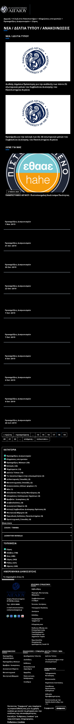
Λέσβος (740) (12, 553)
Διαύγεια (35, 611)
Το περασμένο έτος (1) (13, 577)
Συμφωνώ (49, 708)
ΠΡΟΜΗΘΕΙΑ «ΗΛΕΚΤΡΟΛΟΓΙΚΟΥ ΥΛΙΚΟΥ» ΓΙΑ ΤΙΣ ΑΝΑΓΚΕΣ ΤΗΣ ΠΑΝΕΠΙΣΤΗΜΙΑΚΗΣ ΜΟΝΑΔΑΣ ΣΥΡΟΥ (35, 217)
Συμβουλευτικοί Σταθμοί (38, 599)
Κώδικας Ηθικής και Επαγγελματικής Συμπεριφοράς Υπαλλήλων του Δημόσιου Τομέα (40, 632)
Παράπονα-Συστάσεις (54, 683)
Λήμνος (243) (12, 566)
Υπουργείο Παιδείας (40, 608)
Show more (7, 523)
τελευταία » (42, 439)
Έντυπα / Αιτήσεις (39, 604)
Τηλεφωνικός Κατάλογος (50, 674)
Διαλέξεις (28, 660)
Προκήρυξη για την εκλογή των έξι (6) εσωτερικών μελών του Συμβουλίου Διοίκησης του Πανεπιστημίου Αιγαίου (37, 138)
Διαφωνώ (60, 708)
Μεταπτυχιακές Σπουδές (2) (20, 482)
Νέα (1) (10, 489)
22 (15, 439)
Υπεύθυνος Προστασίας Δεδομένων (50, 688)
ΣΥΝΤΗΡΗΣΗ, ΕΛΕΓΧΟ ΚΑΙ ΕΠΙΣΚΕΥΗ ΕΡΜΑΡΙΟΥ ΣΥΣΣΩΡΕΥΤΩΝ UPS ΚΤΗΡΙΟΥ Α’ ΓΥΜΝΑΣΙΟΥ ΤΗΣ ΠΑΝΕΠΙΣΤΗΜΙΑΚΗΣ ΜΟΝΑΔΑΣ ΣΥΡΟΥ (37, 350)
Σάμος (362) (12, 559)
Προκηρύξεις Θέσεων (11, 662)
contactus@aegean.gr (15, 610)
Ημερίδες (27, 672)
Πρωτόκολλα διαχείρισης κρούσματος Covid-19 (40, 642)
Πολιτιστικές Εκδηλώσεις (29, 677)
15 (43, 434)
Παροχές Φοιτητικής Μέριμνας (40, 594)
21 (10, 439)
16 (48, 434)
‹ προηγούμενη (22, 434)
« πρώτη (7, 434)
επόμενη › (28, 439)
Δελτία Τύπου (50, 656)
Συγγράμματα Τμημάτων (37, 620)
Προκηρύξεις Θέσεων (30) (18, 462)
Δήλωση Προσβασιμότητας (52, 695)
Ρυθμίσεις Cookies (16, 722)
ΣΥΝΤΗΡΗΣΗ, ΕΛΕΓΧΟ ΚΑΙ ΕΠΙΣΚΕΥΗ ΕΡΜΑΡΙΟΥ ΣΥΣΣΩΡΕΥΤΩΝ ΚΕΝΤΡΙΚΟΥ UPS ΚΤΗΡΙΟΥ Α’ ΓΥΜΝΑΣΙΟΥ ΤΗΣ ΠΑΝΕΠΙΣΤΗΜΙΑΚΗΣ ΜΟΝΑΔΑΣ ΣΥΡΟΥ (36, 259)
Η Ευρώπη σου (37, 624)
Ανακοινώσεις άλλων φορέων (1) (22, 486)
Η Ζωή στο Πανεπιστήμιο (24, 18)
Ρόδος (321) (12, 563)
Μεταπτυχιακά (9, 672)
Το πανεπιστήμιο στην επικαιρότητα (54, 661)
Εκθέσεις (27, 663)
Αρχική (7, 18)
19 (64, 434)
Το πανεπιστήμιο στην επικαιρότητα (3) (25, 476)
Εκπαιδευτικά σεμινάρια (29, 668)
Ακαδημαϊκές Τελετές (32, 656)
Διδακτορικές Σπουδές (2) (18, 479)
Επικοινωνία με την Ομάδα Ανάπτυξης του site (54, 702)
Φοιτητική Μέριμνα (10, 676)
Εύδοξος (35, 615)
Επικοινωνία (50, 679)
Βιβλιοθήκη (36, 589)
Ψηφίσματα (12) (14, 469)
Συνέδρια (27, 682)
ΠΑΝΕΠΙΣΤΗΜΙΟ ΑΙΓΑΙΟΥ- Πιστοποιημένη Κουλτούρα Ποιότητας (37, 195)
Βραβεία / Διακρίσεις (11, 665)
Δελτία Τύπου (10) (15, 472)
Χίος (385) (11, 556)
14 (38, 434)
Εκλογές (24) (12, 466)
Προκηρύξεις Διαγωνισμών (17, 21)
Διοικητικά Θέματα (10, 669)
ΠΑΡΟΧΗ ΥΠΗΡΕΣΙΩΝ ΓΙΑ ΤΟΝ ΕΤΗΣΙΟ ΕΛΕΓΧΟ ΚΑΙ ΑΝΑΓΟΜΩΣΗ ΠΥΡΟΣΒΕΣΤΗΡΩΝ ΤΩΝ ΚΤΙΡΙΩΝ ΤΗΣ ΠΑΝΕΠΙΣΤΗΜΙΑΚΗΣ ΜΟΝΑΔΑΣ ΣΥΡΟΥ (36, 372)
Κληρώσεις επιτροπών (50, 18)
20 (4, 439)
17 (54, 434)
